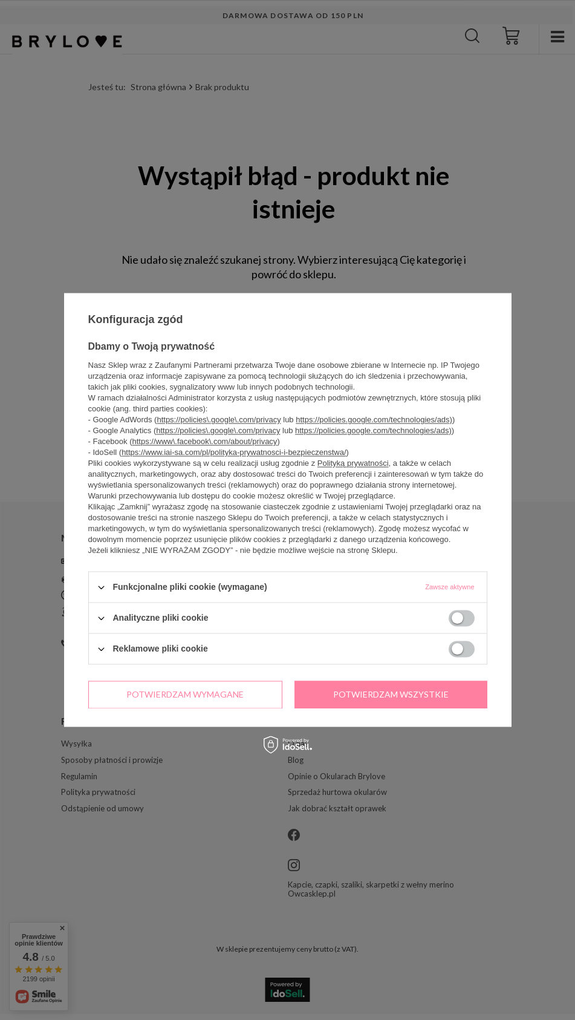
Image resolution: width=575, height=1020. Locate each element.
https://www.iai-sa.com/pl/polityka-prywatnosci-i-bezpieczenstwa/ (234, 452)
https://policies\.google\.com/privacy (219, 419)
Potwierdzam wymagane (185, 694)
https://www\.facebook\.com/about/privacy (204, 441)
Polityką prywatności (353, 463)
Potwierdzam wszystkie (391, 694)
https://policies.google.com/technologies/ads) (374, 419)
